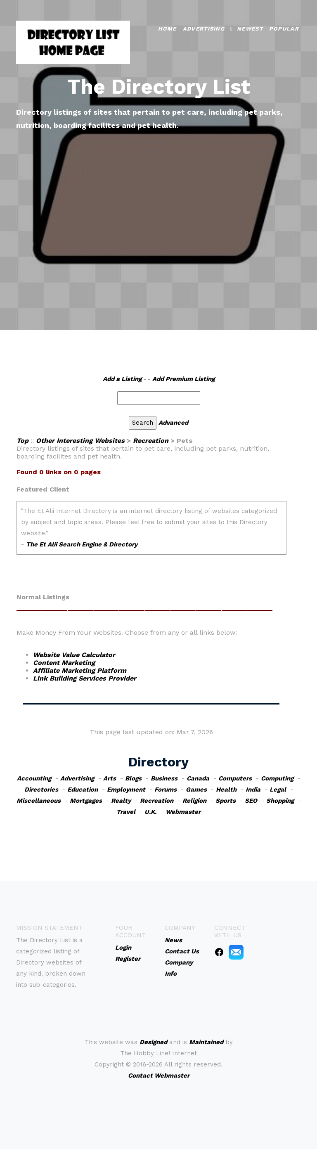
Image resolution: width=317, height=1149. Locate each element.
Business (164, 778)
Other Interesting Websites (80, 440)
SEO (251, 800)
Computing (277, 778)
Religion (194, 800)
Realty (121, 800)
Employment (126, 789)
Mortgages (86, 800)
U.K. (150, 812)
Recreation (150, 440)
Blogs (133, 778)
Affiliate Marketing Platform (79, 670)
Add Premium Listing (183, 379)
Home (167, 28)
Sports (225, 800)
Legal (278, 789)
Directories (41, 789)
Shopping (280, 800)
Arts (109, 778)
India (253, 789)
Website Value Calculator (74, 655)
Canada (198, 778)
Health (226, 789)
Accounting (34, 778)
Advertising (204, 28)
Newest (250, 28)
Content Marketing (64, 663)
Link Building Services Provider (84, 678)
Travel (125, 812)
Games (196, 789)
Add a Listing (122, 379)
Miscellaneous (39, 800)
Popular (284, 28)
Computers (235, 778)
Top (22, 440)
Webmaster (183, 812)
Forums (165, 789)
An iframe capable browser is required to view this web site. (151, 532)
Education (82, 789)
